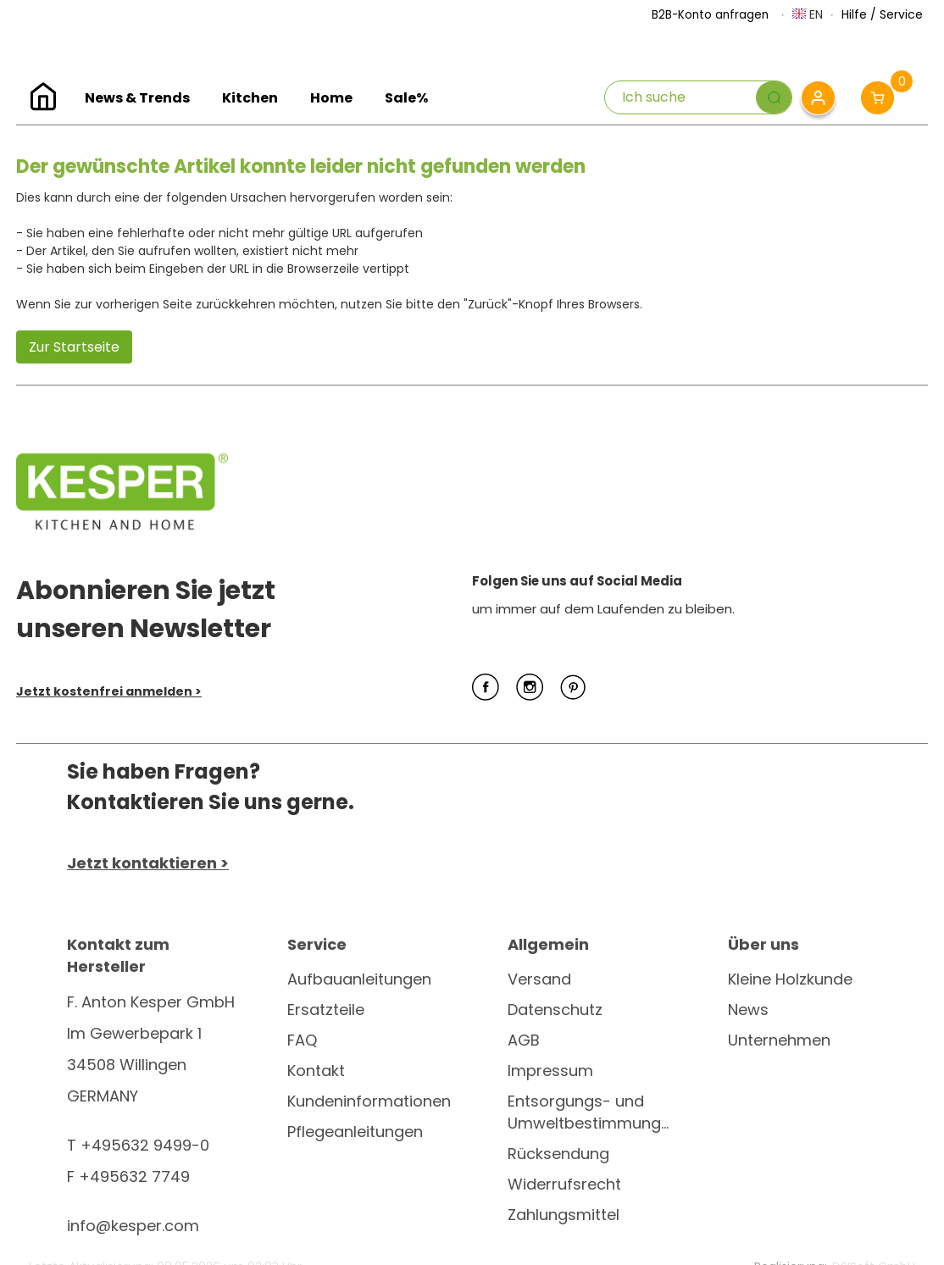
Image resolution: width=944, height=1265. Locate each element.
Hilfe (854, 14)
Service (901, 14)
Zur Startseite (74, 347)
